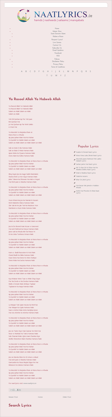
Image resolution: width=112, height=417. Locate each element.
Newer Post (13, 397)
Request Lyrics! (57, 40)
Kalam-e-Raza (58, 36)
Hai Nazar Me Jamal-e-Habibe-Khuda (87, 186)
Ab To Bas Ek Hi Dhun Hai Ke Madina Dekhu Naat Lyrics (87, 168)
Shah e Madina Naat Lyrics (86, 173)
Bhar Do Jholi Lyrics (83, 180)
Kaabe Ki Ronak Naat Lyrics (86, 152)
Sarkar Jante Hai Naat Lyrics (86, 164)
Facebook (58, 53)
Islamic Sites (57, 31)
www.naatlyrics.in (29, 383)
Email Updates (58, 50)
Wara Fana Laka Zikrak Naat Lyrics (89, 155)
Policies (57, 59)
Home (57, 28)
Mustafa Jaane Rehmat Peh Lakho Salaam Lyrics (88, 160)
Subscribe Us (57, 48)
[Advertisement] (48, 85)
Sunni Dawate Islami (58, 34)
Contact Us (57, 45)
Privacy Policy (58, 64)
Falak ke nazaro (82, 176)
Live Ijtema (57, 42)
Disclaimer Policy (58, 61)
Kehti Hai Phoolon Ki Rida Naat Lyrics (87, 192)
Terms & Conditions (58, 67)
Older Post (67, 397)
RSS (58, 56)
